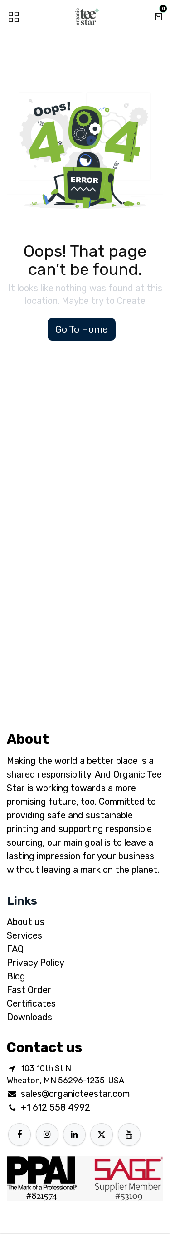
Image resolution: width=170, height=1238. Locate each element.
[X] (101, 1134)
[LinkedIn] (74, 1134)
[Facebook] (19, 1134)
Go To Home (81, 329)
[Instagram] (47, 1134)
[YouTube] (129, 1134)
